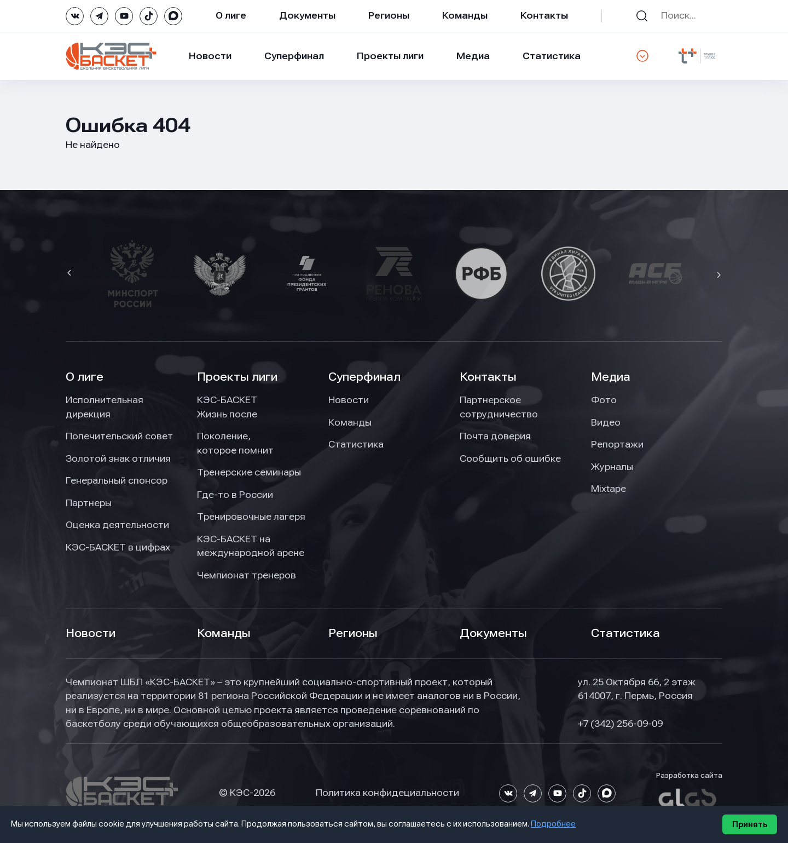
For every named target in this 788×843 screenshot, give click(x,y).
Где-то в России (235, 494)
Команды (465, 15)
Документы (307, 15)
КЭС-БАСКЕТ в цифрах (118, 547)
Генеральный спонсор (116, 480)
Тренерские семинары (249, 472)
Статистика (552, 55)
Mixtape (608, 488)
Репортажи (617, 444)
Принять (749, 824)
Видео (606, 422)
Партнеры (89, 502)
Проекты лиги (237, 376)
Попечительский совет (119, 436)
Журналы (612, 466)
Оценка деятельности (117, 524)
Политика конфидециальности (387, 792)
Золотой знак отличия (118, 458)
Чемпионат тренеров (246, 575)
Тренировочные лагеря (251, 516)
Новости (210, 55)
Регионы (388, 15)
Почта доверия (495, 436)
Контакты (544, 15)
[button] (71, 274)
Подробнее (553, 823)
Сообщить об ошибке (510, 458)
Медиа (473, 55)
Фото (604, 399)
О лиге (231, 15)
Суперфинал (294, 55)
